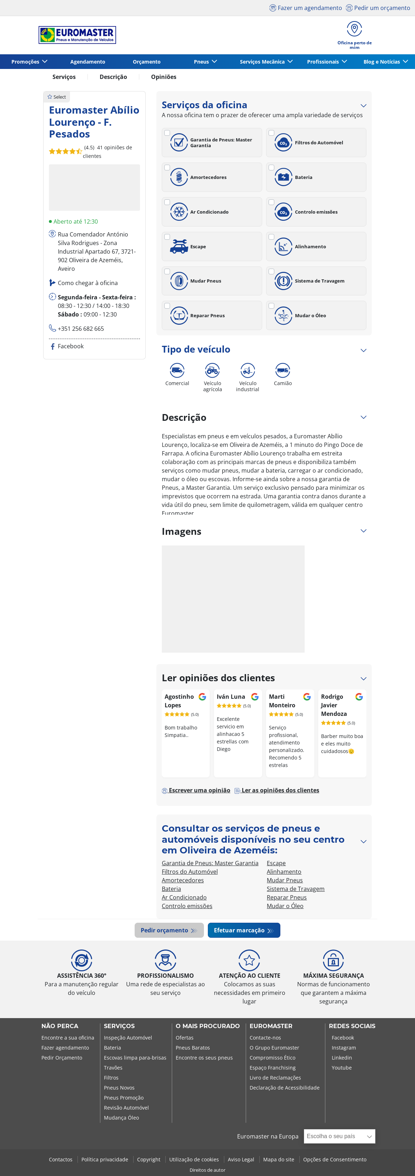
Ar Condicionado (198, 212)
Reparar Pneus (196, 316)
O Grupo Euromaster (274, 1048)
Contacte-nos (265, 1038)
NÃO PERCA (59, 1027)
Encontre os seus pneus (204, 1058)
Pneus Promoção (124, 1098)
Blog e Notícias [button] (382, 61)
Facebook (343, 1038)
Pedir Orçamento (61, 1058)
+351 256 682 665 (81, 329)
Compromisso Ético (272, 1058)
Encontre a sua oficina (67, 1038)
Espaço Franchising (273, 1068)
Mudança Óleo (121, 1118)
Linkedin (342, 1058)
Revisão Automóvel (126, 1108)
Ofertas (185, 1038)
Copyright (149, 1159)
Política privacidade (105, 1159)
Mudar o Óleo (299, 316)
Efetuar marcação (240, 931)
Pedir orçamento (165, 931)
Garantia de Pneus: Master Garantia (210, 142)
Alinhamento (299, 246)
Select (57, 97)
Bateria (292, 177)
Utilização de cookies (194, 1159)
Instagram (344, 1048)
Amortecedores (197, 177)
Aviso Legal (242, 1159)
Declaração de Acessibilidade (285, 1088)
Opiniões (163, 77)
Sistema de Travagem (308, 281)
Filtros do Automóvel (307, 142)
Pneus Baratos (193, 1048)
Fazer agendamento (65, 1048)
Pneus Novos (119, 1088)
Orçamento (147, 61)
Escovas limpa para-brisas (135, 1058)
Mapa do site (279, 1159)
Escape (187, 246)
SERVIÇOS (119, 1027)
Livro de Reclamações (275, 1078)
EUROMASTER (271, 1027)
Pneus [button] (202, 61)
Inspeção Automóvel (128, 1038)
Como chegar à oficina (88, 283)
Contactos (61, 1159)
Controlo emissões (305, 212)
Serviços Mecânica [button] (263, 61)
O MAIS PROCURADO (208, 1027)
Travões (113, 1068)
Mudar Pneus (194, 281)
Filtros (111, 1078)
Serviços (64, 77)
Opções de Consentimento (334, 1159)
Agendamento (87, 61)
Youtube (342, 1068)
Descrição (113, 77)
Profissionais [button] (323, 61)
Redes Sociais (352, 1027)
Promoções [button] (26, 61)
